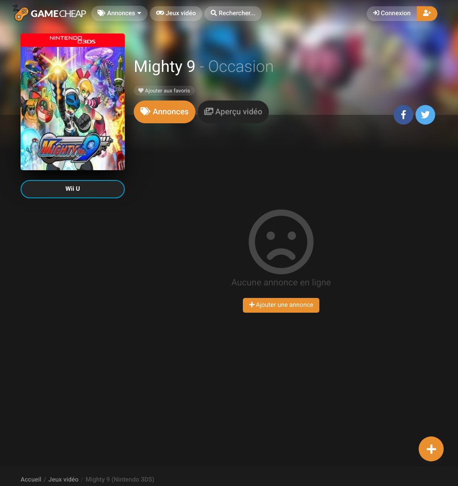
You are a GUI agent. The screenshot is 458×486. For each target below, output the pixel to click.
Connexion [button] (392, 13)
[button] (233, 13)
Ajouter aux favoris (164, 91)
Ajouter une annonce (281, 305)
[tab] (164, 112)
